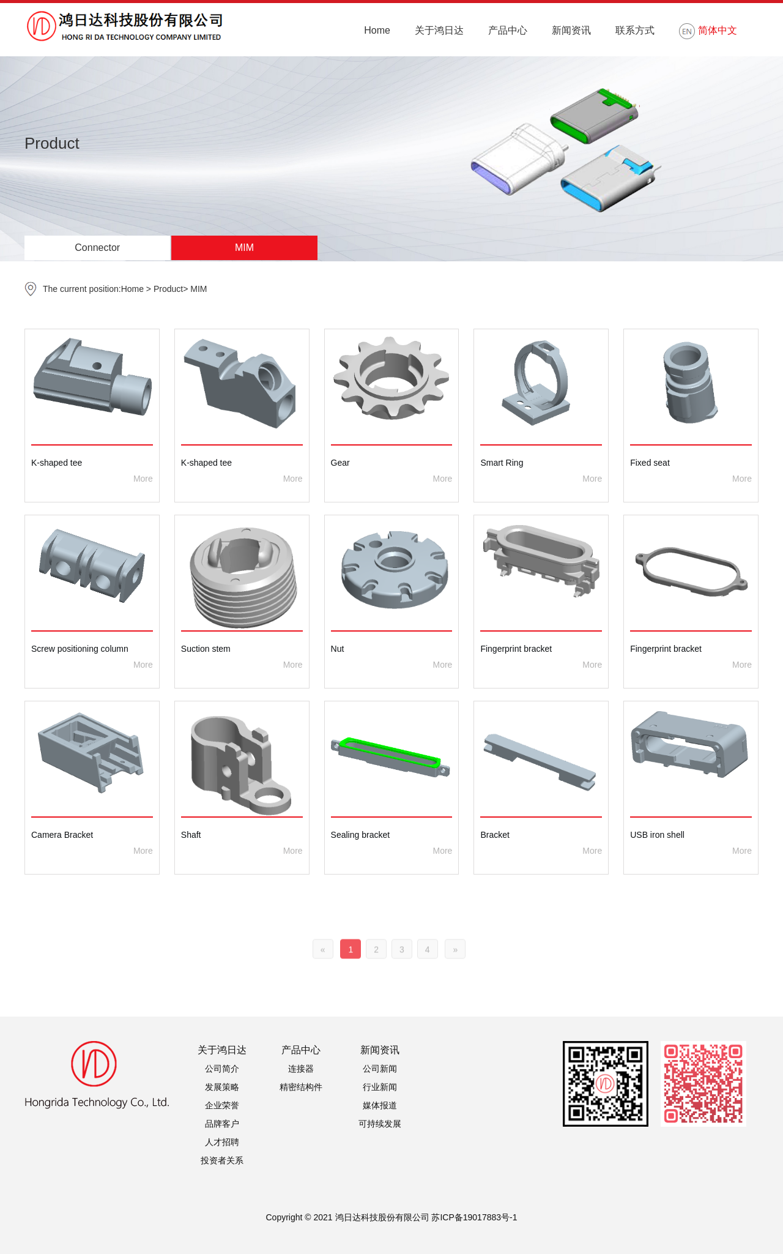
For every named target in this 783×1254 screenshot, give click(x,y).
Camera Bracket (62, 835)
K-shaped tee (56, 463)
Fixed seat (650, 463)
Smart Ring (501, 463)
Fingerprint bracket (516, 649)
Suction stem (206, 649)
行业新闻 (380, 1087)
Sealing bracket (360, 835)
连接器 (301, 1068)
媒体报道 (380, 1105)
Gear (340, 463)
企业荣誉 (222, 1105)
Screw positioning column (79, 649)
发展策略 (222, 1087)
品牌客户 (222, 1124)
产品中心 (507, 30)
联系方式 (635, 30)
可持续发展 (379, 1124)
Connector (97, 247)
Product (168, 289)
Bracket (494, 835)
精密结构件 (301, 1087)
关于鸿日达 (439, 30)
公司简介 (222, 1068)
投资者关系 (222, 1160)
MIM (244, 247)
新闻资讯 (571, 30)
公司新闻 (380, 1068)
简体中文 (708, 31)
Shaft (191, 835)
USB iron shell (657, 835)
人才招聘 (222, 1142)
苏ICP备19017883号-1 (474, 1217)
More (143, 478)
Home (377, 30)
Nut (337, 649)
